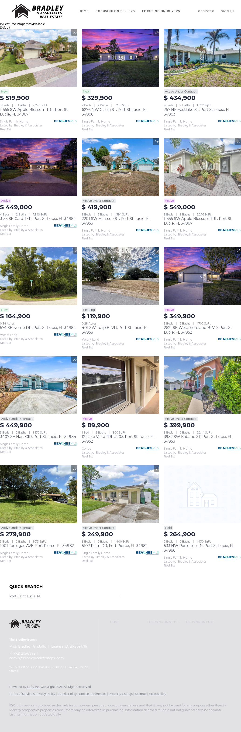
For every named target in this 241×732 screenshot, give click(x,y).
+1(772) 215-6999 (22, 653)
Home (84, 11)
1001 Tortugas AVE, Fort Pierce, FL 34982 (37, 545)
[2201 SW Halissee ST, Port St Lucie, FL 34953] (120, 167)
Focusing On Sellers (115, 11)
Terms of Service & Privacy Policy (32, 694)
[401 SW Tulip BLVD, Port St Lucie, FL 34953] (120, 276)
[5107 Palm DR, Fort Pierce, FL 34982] (120, 494)
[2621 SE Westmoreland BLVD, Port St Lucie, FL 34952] (202, 276)
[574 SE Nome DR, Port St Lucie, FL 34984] (38, 276)
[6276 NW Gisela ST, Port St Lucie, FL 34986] (120, 58)
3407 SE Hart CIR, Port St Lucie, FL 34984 (38, 436)
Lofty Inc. (33, 687)
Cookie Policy (67, 694)
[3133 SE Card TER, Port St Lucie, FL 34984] (38, 167)
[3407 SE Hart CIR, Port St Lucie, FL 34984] (38, 385)
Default (5, 27)
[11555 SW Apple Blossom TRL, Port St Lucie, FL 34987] (38, 58)
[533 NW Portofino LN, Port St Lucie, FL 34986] (202, 494)
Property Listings (121, 694)
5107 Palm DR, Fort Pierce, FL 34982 (115, 545)
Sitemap (141, 694)
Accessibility (157, 694)
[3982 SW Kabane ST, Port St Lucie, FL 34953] (202, 385)
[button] (38, 11)
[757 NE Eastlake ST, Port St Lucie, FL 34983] (202, 58)
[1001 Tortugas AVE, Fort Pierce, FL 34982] (38, 494)
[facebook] (15, 722)
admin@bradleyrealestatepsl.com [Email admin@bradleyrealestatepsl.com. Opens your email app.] (36, 658)
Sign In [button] (227, 11)
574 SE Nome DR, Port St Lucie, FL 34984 (38, 327)
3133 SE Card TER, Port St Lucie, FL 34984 (38, 218)
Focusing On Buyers (161, 11)
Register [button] (206, 11)
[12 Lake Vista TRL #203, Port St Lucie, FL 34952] (120, 385)
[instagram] (28, 722)
